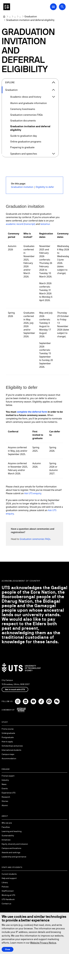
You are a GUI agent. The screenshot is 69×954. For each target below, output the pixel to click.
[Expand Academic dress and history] (53, 96)
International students (11, 750)
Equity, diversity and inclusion (15, 844)
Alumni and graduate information (28, 103)
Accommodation (9, 758)
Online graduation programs (25, 141)
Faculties (6, 827)
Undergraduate (8, 733)
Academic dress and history (25, 96)
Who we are (7, 823)
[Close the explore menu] (53, 82)
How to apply (7, 742)
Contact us (6, 904)
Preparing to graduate (22, 147)
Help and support (9, 878)
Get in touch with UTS (15, 689)
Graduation (11, 89)
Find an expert (8, 776)
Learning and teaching (12, 831)
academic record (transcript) (20, 224)
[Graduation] (30, 16)
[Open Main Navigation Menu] (53, 6)
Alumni (5, 805)
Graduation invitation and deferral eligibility (30, 128)
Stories (5, 801)
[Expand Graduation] (53, 90)
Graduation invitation (22, 187)
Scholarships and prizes (12, 746)
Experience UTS (9, 793)
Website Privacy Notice (43, 942)
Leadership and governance (14, 857)
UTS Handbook (8, 899)
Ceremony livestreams (22, 108)
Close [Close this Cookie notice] (7, 949)
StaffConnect (8, 891)
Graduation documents (23, 120)
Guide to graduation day (23, 135)
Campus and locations (11, 848)
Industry (5, 780)
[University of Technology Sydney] (4, 16)
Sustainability (8, 836)
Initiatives (6, 840)
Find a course (8, 729)
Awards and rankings (11, 852)
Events (5, 788)
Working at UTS (8, 895)
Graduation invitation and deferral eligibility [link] (30, 19)
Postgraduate (8, 737)
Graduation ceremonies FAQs (26, 114)
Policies (5, 887)
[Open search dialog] (62, 6)
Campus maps (8, 754)
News (4, 784)
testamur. (45, 224)
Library (5, 882)
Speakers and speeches (23, 153)
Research (6, 797)
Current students (9, 874)
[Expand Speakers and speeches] (53, 153)
